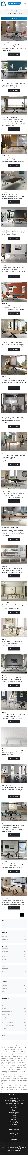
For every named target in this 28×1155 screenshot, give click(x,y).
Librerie (14, 1131)
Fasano (13, 1008)
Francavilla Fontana (13, 1011)
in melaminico (13, 957)
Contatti (14, 1115)
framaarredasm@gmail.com (16, 1103)
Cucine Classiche (14, 1121)
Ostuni (13, 1020)
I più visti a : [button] (5, 998)
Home (7, 13)
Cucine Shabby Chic (14, 1122)
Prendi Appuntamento (14, 3)
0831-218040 (15, 1101)
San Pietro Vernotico (13, 1022)
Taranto (13, 1028)
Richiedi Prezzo (14, 54)
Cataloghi (13, 1110)
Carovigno (13, 1006)
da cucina (13, 937)
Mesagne (13, 1017)
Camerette (14, 1139)
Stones (13, 925)
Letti (14, 1136)
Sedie (14, 1127)
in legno (13, 954)
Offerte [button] (4, 1035)
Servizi (14, 1109)
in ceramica (13, 951)
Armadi (14, 1138)
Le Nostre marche (14, 1112)
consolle (13, 988)
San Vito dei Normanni (13, 1025)
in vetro (13, 959)
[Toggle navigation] (3, 7)
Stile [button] (3, 967)
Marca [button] (4, 920)
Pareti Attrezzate (14, 1133)
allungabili (13, 986)
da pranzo (13, 939)
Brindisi (13, 1003)
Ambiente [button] (4, 932)
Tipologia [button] (4, 981)
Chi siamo (14, 1107)
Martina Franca (13, 1014)
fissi (13, 991)
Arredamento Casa (14, 13)
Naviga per (14, 18)
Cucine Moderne (14, 1119)
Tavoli (20, 13)
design (13, 971)
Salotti (14, 1135)
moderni (13, 974)
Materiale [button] (4, 947)
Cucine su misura (14, 1124)
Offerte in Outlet (14, 1113)
